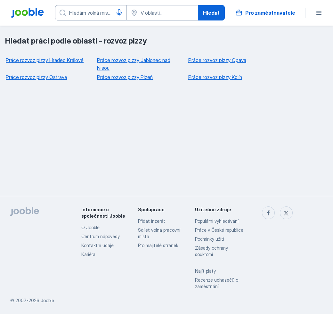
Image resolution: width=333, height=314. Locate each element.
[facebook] (268, 212)
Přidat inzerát (151, 221)
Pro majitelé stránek (158, 245)
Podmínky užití (209, 239)
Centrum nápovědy (100, 236)
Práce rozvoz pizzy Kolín (215, 77)
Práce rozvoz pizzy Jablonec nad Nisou (133, 64)
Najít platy (205, 271)
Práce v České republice (219, 230)
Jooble (47, 300)
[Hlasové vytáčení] (119, 12)
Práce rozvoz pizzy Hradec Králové (45, 60)
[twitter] (286, 212)
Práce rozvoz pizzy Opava (217, 60)
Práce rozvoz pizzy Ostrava (36, 77)
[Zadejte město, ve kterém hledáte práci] (162, 12)
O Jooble (90, 227)
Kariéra (88, 254)
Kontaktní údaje (97, 245)
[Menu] (319, 12)
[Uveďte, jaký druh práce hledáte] (91, 12)
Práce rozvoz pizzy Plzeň (125, 77)
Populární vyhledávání (217, 221)
